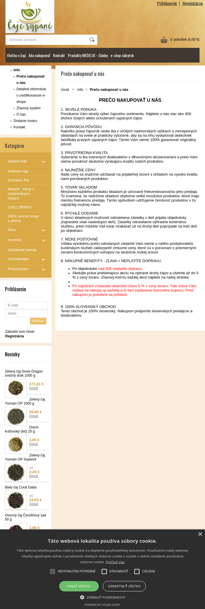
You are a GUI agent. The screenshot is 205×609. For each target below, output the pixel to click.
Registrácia (192, 3)
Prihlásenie (167, 3)
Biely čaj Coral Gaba (20, 487)
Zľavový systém (28, 108)
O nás (21, 114)
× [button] (200, 534)
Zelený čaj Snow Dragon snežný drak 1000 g (24, 373)
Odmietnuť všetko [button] (124, 586)
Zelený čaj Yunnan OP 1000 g (25, 401)
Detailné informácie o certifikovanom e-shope (31, 95)
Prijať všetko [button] (79, 586)
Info (17, 70)
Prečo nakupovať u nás (30, 79)
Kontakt (59, 55)
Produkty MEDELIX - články (88, 55)
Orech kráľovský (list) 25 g (22, 429)
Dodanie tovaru (25, 121)
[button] (102, 596)
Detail (33, 388)
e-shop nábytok (122, 55)
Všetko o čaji (16, 55)
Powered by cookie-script (102, 605)
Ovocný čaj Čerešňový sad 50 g (25, 517)
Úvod (65, 90)
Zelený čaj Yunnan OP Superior (25, 457)
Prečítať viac (115, 562)
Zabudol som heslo (19, 332)
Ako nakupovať (39, 55)
